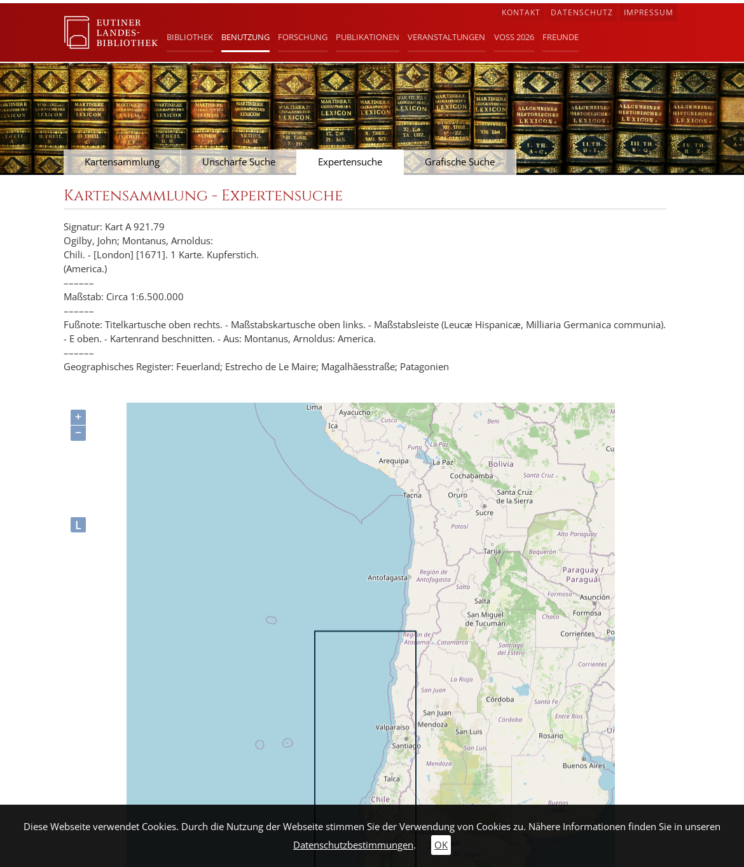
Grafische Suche (460, 162)
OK (441, 845)
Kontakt (521, 12)
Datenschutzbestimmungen (353, 845)
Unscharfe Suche (238, 162)
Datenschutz (582, 12)
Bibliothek (190, 37)
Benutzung (245, 37)
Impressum (648, 12)
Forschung (302, 37)
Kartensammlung (122, 162)
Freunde (560, 37)
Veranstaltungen (446, 37)
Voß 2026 (514, 37)
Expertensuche (350, 162)
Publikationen (367, 37)
